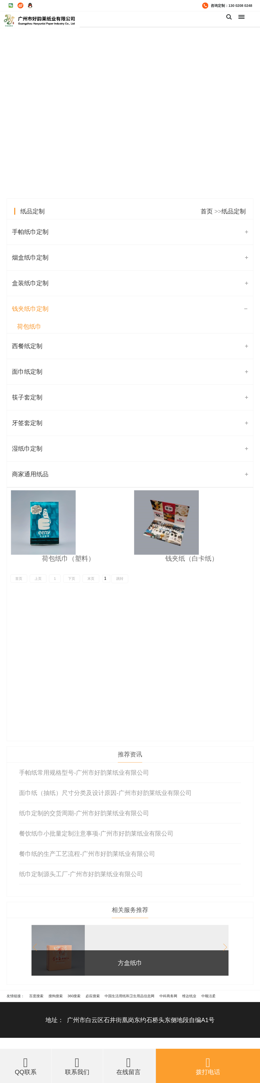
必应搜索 (93, 996)
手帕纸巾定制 (30, 231)
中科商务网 (168, 996)
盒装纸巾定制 (30, 283)
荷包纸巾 (29, 326)
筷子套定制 (27, 397)
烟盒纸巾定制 (30, 257)
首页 (207, 211)
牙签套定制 (27, 422)
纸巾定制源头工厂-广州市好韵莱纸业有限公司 (81, 874)
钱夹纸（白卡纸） (191, 558)
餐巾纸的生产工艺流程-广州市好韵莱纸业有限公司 (87, 853)
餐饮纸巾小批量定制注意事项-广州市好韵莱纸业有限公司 (96, 833)
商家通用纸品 (30, 474)
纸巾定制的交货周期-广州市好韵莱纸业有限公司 (84, 813)
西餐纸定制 (27, 346)
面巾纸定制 (27, 371)
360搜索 (74, 996)
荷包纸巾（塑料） (68, 558)
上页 (38, 579)
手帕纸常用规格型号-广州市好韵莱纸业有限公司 (84, 772)
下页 (71, 579)
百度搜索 (36, 996)
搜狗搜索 (55, 996)
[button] (223, 947)
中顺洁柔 (208, 996)
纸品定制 (32, 211)
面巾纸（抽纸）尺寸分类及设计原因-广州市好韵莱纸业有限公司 (105, 792)
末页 (90, 579)
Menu (241, 14)
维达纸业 (189, 996)
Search (229, 17)
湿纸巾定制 (27, 448)
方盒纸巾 (130, 962)
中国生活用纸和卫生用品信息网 (129, 996)
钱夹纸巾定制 (30, 308)
